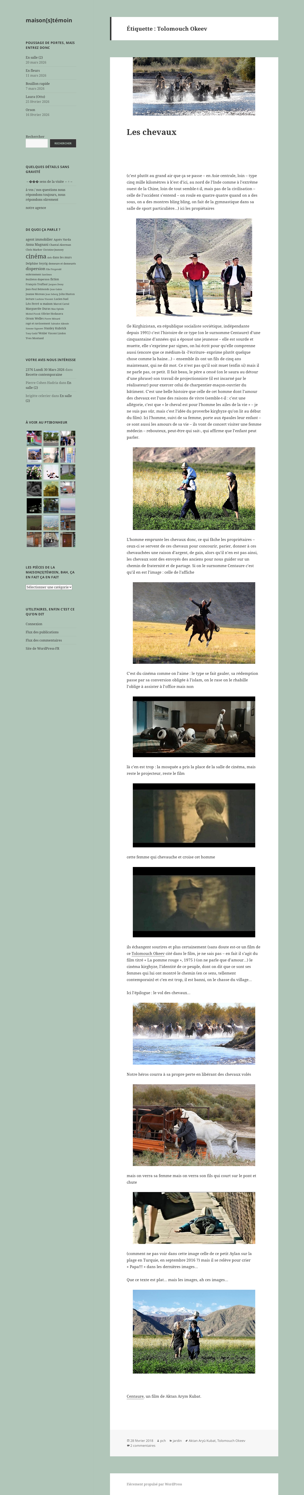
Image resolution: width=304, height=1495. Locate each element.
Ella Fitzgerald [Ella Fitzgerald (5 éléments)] (53, 269)
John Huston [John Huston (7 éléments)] (67, 294)
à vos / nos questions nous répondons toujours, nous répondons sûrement (45, 194)
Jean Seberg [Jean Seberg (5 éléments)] (51, 294)
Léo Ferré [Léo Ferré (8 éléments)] (32, 304)
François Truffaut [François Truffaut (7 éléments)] (37, 284)
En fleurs (33, 70)
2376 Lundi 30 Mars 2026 (45, 369)
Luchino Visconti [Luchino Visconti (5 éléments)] (44, 299)
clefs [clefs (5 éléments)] (49, 257)
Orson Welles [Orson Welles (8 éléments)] (35, 318)
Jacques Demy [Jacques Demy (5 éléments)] (56, 284)
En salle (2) (34, 57)
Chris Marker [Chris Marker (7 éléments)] (34, 249)
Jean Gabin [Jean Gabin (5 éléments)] (56, 289)
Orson (30, 110)
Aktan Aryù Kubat (202, 1440)
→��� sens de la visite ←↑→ (49, 181)
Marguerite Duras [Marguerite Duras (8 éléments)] (38, 309)
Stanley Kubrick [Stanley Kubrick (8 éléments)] (55, 328)
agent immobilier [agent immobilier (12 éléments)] (39, 239)
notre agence (36, 207)
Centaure (135, 1396)
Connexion (34, 624)
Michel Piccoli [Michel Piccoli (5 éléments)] (33, 313)
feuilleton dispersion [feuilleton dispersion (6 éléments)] (38, 279)
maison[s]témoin (49, 20)
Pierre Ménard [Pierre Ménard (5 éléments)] (52, 318)
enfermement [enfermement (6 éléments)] (33, 274)
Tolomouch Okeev (148, 953)
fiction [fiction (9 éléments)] (54, 279)
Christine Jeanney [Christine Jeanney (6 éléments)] (53, 249)
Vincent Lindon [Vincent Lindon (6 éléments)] (57, 333)
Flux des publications (42, 632)
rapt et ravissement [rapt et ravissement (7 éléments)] (38, 323)
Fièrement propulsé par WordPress (154, 1484)
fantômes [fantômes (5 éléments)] (47, 274)
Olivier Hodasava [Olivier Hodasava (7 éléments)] (52, 313)
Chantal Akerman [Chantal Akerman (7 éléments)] (60, 245)
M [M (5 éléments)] (41, 304)
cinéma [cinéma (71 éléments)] (36, 256)
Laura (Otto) (35, 96)
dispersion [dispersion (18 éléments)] (35, 268)
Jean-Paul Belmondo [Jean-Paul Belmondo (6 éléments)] (37, 289)
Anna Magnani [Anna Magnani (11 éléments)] (37, 244)
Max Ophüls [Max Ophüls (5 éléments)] (57, 308)
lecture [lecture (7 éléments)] (30, 299)
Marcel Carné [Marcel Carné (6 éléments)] (61, 303)
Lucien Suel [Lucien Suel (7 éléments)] (61, 299)
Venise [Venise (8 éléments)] (42, 333)
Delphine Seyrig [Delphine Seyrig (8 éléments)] (37, 263)
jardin (177, 1440)
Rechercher (35, 136)
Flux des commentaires (44, 640)
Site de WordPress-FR (42, 648)
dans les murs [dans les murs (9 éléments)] (62, 257)
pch (163, 1440)
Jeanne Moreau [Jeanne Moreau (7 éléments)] (35, 294)
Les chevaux (151, 131)
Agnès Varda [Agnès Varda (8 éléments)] (62, 239)
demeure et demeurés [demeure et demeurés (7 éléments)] (62, 263)
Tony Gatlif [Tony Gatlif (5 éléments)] (32, 333)
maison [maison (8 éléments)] (48, 304)
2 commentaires (142, 1445)
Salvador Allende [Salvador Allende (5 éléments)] (60, 323)
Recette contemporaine (44, 374)
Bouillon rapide (38, 83)
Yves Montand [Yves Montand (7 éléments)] (35, 338)
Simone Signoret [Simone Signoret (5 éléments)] (34, 328)
